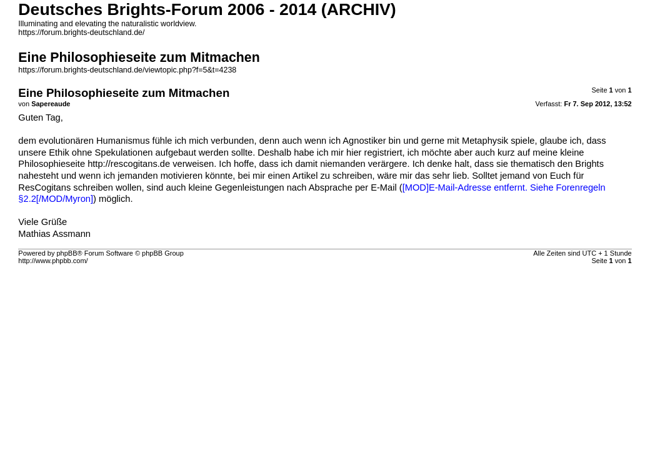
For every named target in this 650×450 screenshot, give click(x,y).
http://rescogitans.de (129, 164)
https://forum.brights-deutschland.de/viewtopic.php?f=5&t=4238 (127, 70)
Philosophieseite (53, 164)
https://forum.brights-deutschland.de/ (81, 32)
